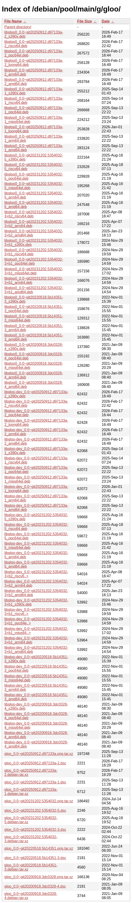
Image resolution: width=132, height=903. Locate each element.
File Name (13, 21)
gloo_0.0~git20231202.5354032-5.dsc (35, 810)
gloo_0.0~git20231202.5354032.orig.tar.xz (38, 801)
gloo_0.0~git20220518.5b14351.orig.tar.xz (38, 848)
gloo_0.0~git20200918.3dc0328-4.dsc (35, 886)
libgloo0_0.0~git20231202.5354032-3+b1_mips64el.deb (33, 271)
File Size (84, 21)
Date (106, 21)
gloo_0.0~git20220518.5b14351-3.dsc (35, 858)
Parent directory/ (17, 27)
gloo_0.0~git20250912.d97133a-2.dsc (35, 763)
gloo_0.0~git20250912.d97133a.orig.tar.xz (38, 754)
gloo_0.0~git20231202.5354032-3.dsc (35, 830)
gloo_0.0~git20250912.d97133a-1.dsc (35, 782)
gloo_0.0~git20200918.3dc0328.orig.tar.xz (38, 877)
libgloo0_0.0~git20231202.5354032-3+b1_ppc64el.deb (33, 261)
